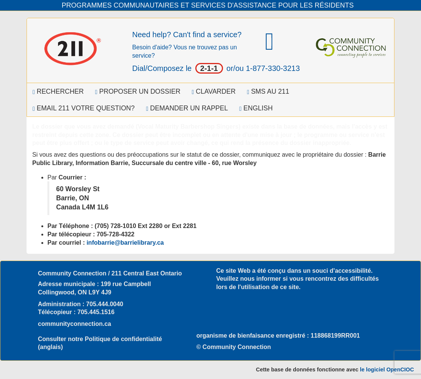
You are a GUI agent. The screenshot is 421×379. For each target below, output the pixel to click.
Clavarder (214, 91)
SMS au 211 (268, 91)
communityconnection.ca (74, 324)
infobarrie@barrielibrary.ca (125, 242)
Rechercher (58, 91)
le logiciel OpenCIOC (387, 369)
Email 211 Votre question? (84, 108)
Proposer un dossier (138, 91)
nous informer (260, 278)
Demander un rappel (187, 108)
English (256, 108)
